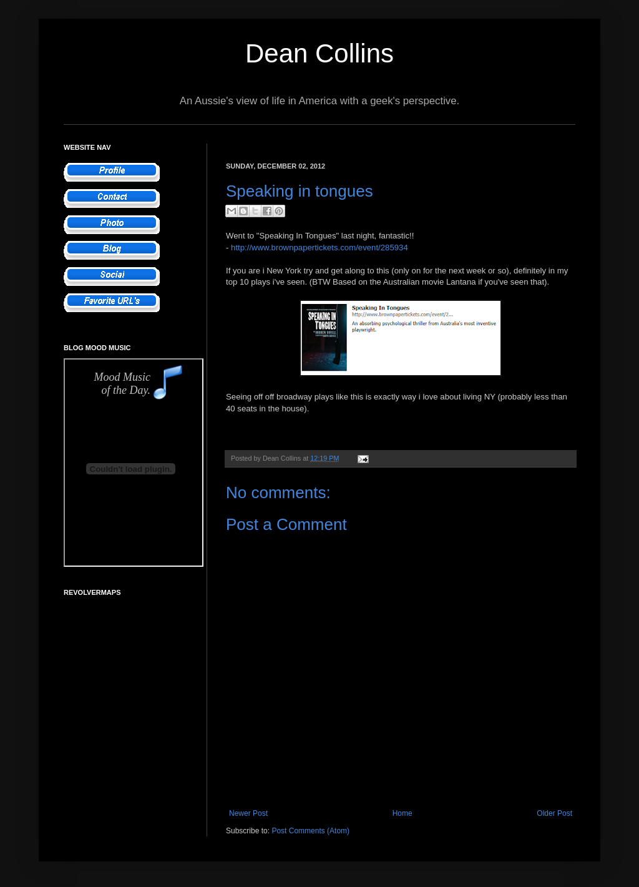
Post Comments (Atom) (310, 830)
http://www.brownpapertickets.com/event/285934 (319, 247)
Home (402, 813)
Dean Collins (319, 53)
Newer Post (248, 813)
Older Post (554, 813)
